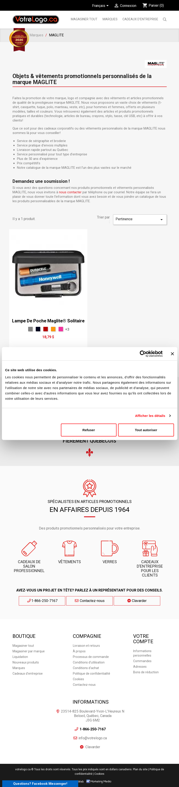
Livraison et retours (86, 645)
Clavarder (130, 601)
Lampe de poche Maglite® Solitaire (48, 320)
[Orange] (53, 329)
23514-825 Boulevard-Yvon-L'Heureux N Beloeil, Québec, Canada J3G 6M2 (92, 715)
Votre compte (143, 638)
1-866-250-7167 (48, 601)
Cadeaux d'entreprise (140, 19)
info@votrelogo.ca (92, 738)
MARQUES (110, 19)
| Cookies (98, 773)
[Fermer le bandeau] (172, 353)
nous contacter (70, 192)
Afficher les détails (150, 416)
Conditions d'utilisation (89, 662)
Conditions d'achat (86, 668)
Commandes (142, 661)
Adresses (140, 666)
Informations (91, 702)
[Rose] (61, 329)
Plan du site (140, 769)
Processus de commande (91, 656)
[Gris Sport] (30, 329)
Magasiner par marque (29, 651)
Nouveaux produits (26, 662)
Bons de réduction (146, 672)
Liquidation (20, 656)
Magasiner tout (84, 19)
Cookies (78, 679)
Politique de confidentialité (91, 673)
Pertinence (140, 219)
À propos (79, 651)
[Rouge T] (45, 329)
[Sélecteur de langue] (101, 6)
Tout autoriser (146, 430)
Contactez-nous (89, 601)
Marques (19, 668)
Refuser (88, 430)
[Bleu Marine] (38, 329)
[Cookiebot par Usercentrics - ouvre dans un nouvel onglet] (142, 353)
